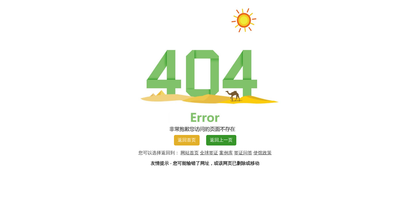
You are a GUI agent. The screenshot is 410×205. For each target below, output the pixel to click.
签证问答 (243, 152)
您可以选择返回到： (158, 152)
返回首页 (187, 140)
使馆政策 (262, 152)
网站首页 (190, 152)
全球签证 (209, 152)
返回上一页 (221, 140)
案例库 (226, 152)
